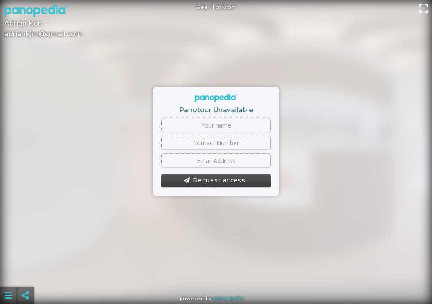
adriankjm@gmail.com (43, 34)
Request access (214, 181)
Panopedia (228, 298)
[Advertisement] (216, 274)
